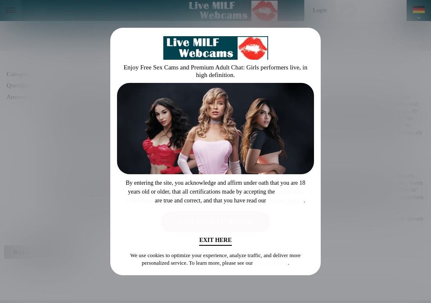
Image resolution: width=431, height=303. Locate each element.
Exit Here (215, 240)
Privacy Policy (286, 200)
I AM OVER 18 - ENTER (216, 221)
